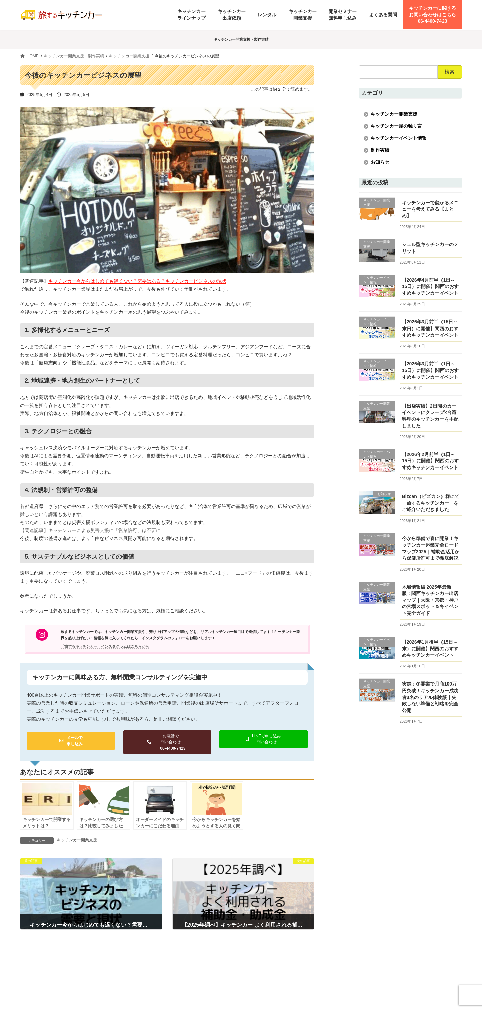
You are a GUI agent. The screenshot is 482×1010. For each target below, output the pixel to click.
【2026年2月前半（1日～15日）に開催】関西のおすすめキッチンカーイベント (430, 461)
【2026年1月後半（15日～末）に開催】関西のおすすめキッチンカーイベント (430, 648)
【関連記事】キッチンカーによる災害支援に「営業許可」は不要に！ (92, 530)
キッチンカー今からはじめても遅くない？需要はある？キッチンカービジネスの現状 (137, 281)
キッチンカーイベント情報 (399, 138)
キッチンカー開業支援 (77, 840)
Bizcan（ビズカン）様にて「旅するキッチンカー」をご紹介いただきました (430, 503)
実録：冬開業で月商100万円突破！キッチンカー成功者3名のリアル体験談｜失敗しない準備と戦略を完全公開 (430, 697)
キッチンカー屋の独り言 (396, 126)
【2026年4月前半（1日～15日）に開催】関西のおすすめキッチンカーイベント (430, 286)
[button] (71, 741)
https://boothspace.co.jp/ (404, 988)
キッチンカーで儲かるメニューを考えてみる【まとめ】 (430, 209)
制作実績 (380, 150)
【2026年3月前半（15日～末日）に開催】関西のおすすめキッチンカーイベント (430, 328)
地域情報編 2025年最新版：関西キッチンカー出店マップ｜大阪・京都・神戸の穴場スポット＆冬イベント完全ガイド (430, 600)
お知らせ (380, 162)
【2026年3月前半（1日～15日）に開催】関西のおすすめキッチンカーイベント (430, 370)
